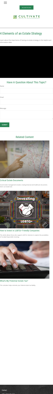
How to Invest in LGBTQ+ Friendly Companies (19, 230)
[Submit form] (4, 124)
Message (3, 108)
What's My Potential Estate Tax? (14, 281)
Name (2, 86)
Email (2, 97)
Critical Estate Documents (11, 180)
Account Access (26, 7)
